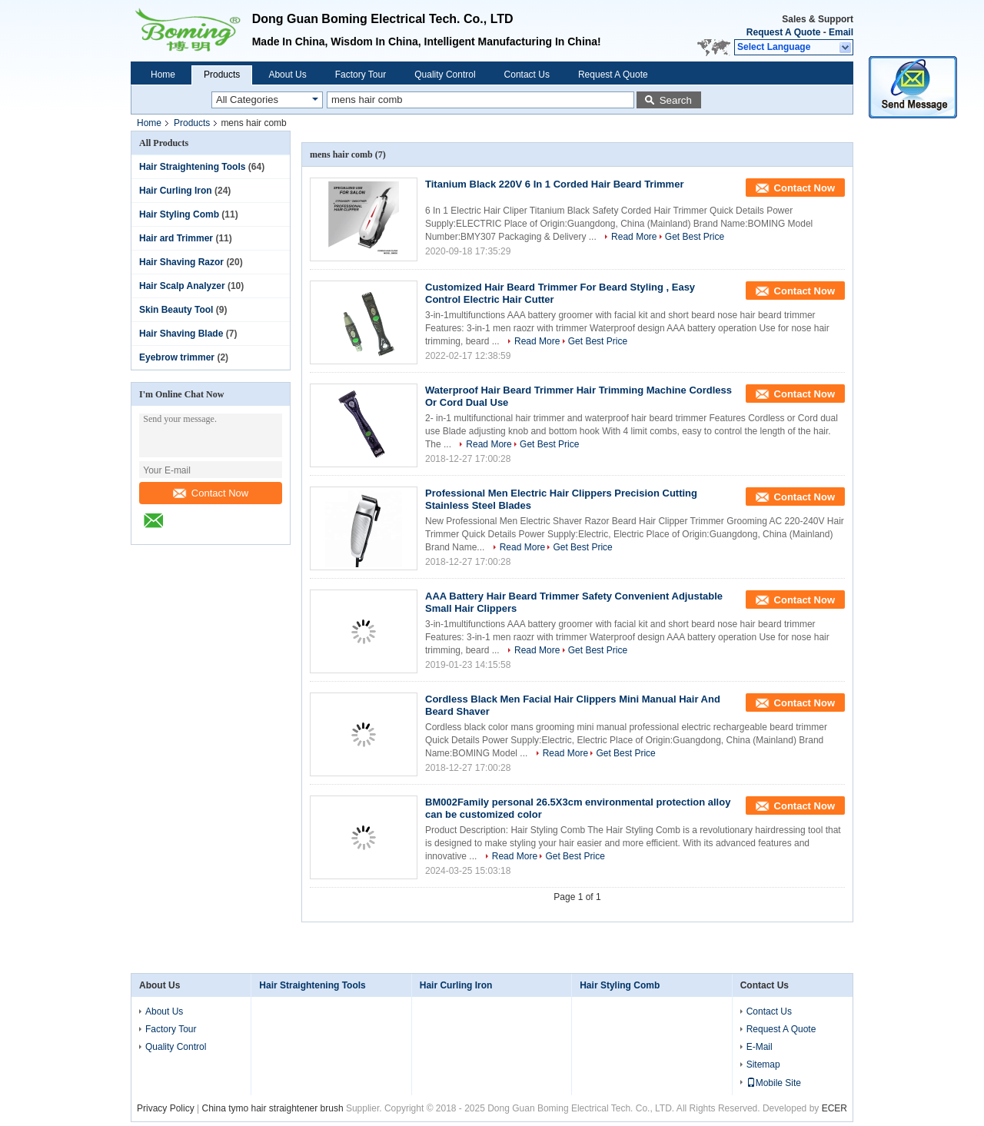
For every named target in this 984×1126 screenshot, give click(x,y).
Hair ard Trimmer (176, 238)
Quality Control (444, 74)
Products (222, 74)
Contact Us (527, 74)
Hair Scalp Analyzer (182, 286)
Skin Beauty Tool (176, 309)
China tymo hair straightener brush (272, 1108)
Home (163, 74)
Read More (634, 236)
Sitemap (763, 1064)
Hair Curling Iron (175, 190)
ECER (834, 1108)
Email (841, 32)
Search (676, 100)
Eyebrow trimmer (176, 357)
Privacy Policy (165, 1108)
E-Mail (759, 1046)
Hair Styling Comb (179, 214)
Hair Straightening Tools (192, 166)
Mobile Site (773, 1083)
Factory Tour (360, 74)
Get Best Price (694, 236)
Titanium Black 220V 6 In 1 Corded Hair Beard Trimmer (554, 184)
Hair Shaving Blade (181, 333)
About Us (287, 74)
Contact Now (210, 493)
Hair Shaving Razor (181, 262)
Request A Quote (783, 32)
